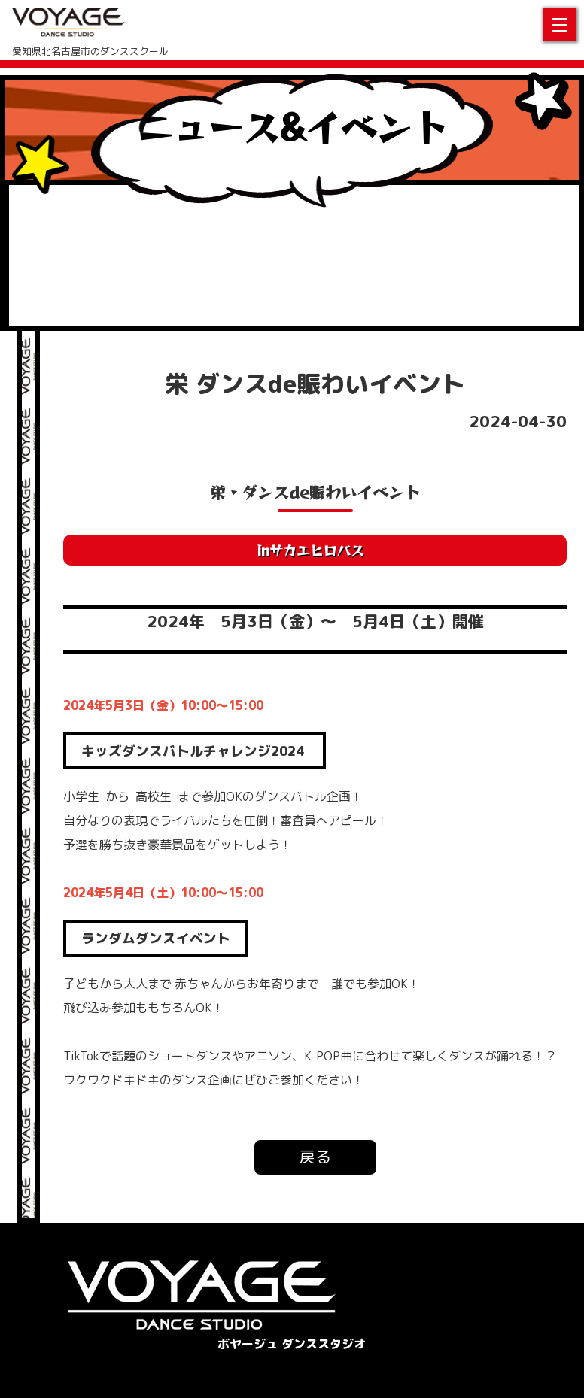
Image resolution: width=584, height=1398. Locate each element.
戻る (315, 1157)
